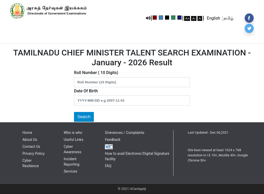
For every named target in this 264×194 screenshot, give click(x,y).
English (214, 18)
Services (70, 171)
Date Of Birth (86, 90)
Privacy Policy (33, 153)
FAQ (108, 166)
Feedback (112, 140)
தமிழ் (228, 18)
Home (27, 133)
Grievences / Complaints (124, 133)
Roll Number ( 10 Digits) (96, 72)
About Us (29, 140)
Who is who (73, 133)
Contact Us (31, 146)
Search (83, 117)
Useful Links (73, 140)
